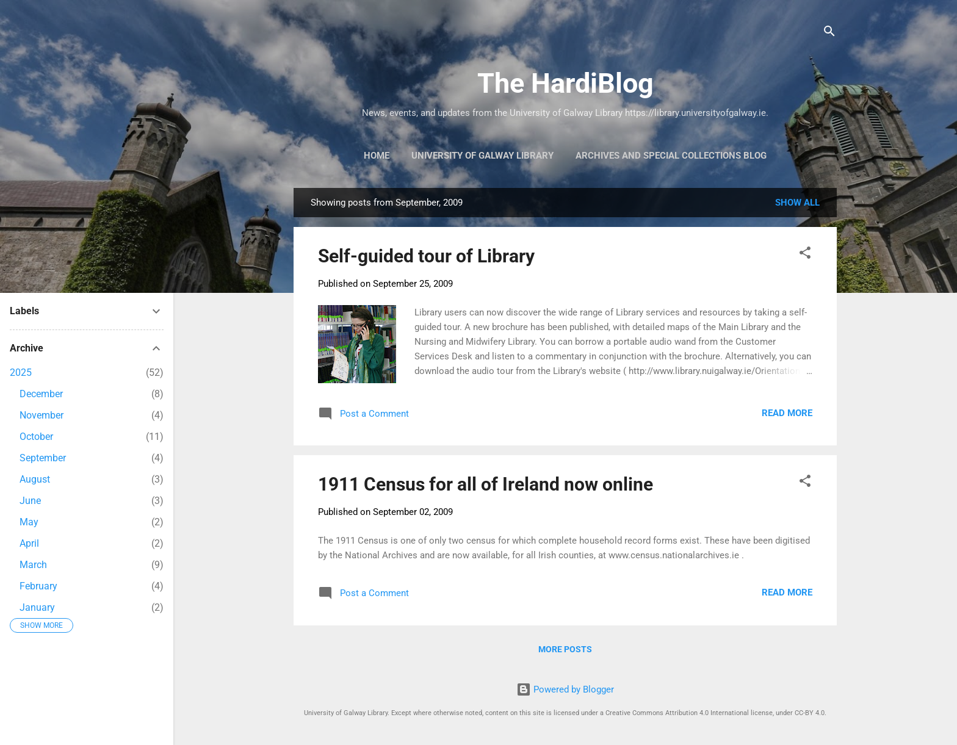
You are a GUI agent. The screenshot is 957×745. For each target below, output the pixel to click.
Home (376, 155)
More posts (565, 649)
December (41, 394)
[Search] (829, 33)
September (43, 458)
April (29, 543)
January (37, 607)
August (35, 479)
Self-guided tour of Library (426, 256)
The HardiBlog (565, 83)
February (38, 586)
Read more (787, 413)
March (33, 564)
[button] (805, 254)
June (30, 500)
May (29, 522)
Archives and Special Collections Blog (671, 155)
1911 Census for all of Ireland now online (485, 484)
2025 (21, 372)
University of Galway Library (482, 155)
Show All (797, 202)
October (36, 436)
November (41, 415)
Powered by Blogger (565, 689)
